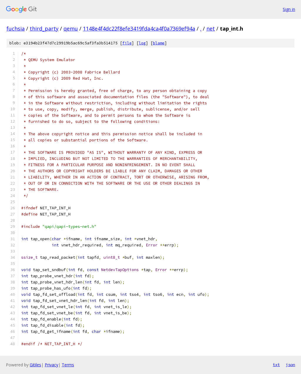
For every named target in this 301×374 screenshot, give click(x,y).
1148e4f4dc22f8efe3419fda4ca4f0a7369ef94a (139, 28)
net (210, 28)
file (127, 43)
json (290, 364)
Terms (68, 365)
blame (159, 43)
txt (276, 364)
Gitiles (35, 365)
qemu (70, 28)
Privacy (51, 365)
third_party (44, 28)
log (142, 43)
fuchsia (15, 28)
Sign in (289, 9)
